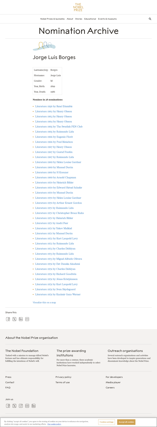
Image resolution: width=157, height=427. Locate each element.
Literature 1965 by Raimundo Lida (54, 131)
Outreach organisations (125, 351)
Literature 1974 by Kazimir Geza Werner (58, 294)
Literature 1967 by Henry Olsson (53, 147)
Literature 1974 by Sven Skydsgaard (55, 289)
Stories (78, 19)
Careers (110, 387)
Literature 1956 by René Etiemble (53, 106)
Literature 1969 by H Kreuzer (51, 172)
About (70, 19)
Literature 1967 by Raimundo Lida (54, 157)
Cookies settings (106, 422)
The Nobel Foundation (21, 351)
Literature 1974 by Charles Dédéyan (55, 269)
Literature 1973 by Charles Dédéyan (55, 248)
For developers (114, 377)
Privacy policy (63, 377)
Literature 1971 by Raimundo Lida (54, 208)
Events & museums (107, 19)
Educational (90, 19)
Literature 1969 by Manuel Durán (54, 167)
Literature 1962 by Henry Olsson (53, 111)
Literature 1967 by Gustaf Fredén (53, 152)
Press (8, 377)
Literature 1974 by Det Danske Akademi (57, 263)
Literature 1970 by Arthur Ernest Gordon (58, 202)
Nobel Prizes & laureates (52, 19)
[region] (78, 422)
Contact (9, 382)
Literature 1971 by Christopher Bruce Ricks (59, 213)
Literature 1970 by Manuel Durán (54, 192)
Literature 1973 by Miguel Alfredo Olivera (58, 258)
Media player (113, 382)
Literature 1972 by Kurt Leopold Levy (56, 238)
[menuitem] (52, 18)
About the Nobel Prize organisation (31, 338)
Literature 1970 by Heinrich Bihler (54, 182)
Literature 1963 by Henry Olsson (53, 116)
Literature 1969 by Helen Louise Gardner (58, 162)
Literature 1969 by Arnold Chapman (55, 177)
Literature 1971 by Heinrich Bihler (54, 218)
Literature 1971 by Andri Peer (51, 223)
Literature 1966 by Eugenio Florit (54, 136)
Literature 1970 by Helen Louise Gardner (58, 197)
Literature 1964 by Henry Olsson (53, 121)
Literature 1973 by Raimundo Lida (54, 253)
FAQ (7, 387)
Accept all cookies (126, 422)
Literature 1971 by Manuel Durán (54, 233)
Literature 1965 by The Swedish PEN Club (59, 126)
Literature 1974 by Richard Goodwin (55, 274)
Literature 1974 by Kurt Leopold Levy (56, 284)
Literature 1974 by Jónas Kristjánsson (56, 279)
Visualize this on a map (44, 302)
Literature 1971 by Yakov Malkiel (53, 228)
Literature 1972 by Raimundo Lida (54, 243)
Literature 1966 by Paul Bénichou (54, 141)
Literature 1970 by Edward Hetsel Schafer (58, 187)
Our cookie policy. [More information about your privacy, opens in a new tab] (54, 424)
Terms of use (63, 382)
